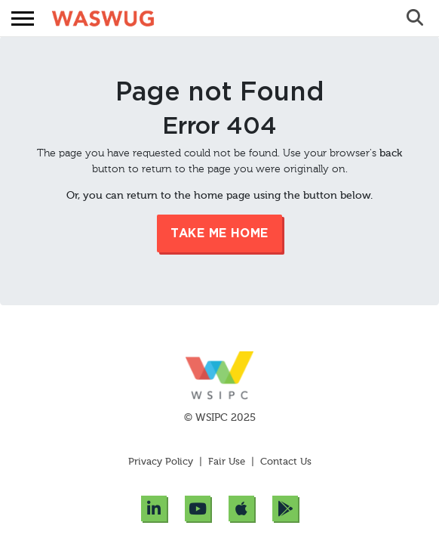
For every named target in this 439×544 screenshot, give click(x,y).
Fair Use (226, 462)
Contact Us (286, 462)
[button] (22, 18)
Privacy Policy (162, 462)
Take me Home (219, 233)
